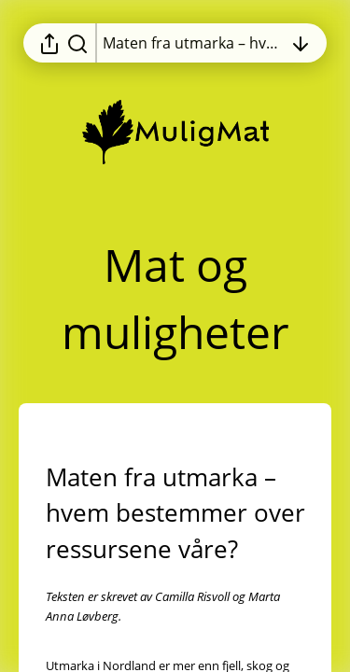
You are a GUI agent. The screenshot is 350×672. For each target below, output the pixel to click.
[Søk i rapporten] (77, 43)
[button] (175, 513)
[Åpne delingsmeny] (49, 43)
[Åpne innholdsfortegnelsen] (193, 43)
